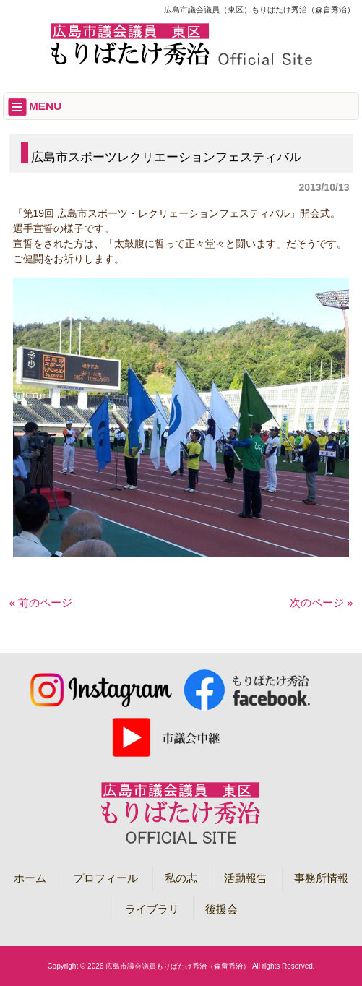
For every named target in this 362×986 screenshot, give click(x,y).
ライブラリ (152, 909)
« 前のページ (41, 602)
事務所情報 (321, 878)
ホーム (30, 878)
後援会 (221, 909)
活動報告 (245, 878)
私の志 (181, 878)
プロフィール (105, 878)
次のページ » (321, 602)
